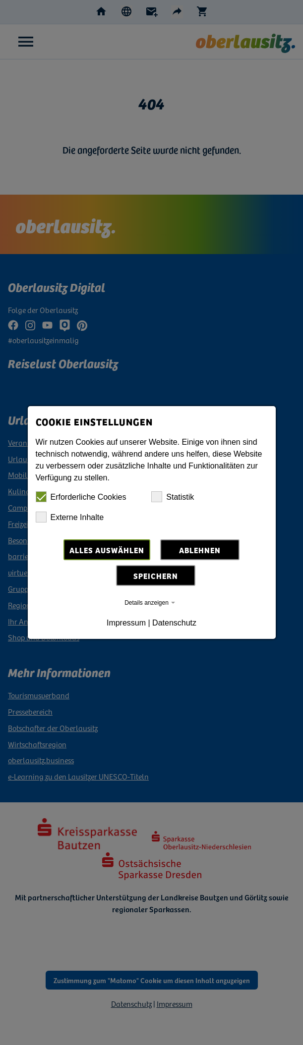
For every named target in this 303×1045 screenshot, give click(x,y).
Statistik (172, 496)
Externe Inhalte (70, 517)
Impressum (126, 623)
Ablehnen (200, 550)
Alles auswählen (106, 550)
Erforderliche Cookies (81, 496)
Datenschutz (174, 623)
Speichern (155, 575)
